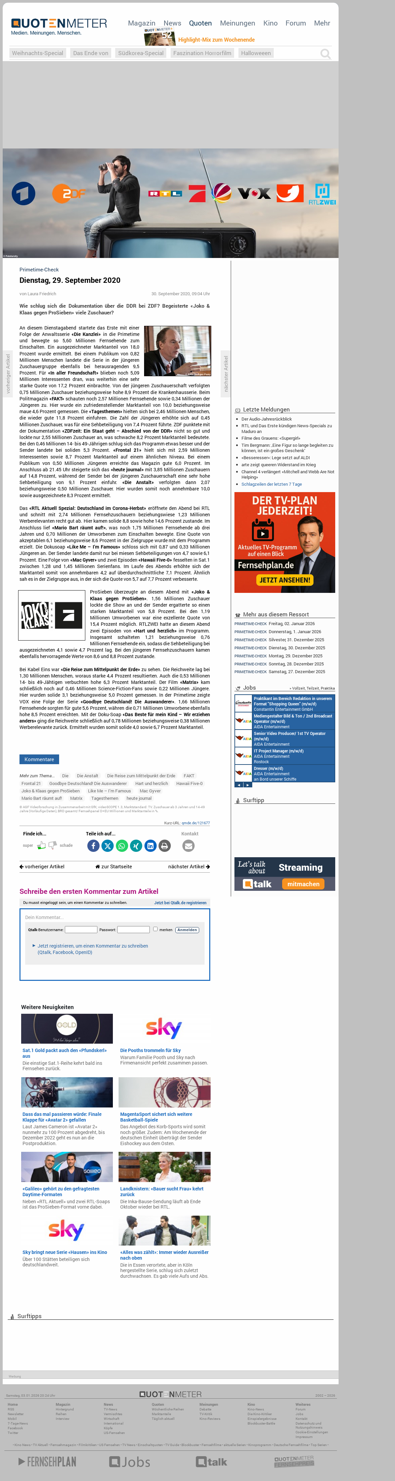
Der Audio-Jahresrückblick (267, 419)
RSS (11, 1409)
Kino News (22, 1445)
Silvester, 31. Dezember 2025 (279, 640)
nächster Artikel (189, 866)
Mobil (12, 1419)
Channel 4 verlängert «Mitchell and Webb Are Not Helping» (288, 474)
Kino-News (256, 1409)
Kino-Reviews (210, 1419)
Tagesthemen (104, 798)
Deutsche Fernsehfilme (291, 1445)
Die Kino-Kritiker (260, 1414)
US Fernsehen (109, 1445)
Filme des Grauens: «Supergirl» (271, 438)
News (172, 23)
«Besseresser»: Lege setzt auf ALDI (276, 457)
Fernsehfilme (211, 1445)
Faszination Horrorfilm (202, 53)
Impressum (304, 1437)
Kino (270, 23)
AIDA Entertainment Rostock (269, 755)
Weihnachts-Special (37, 53)
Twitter (13, 1433)
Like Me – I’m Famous (109, 790)
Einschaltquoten (150, 1445)
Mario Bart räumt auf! (41, 798)
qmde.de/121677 (196, 822)
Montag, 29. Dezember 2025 (278, 656)
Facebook (15, 1428)
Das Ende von (90, 53)
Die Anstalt (87, 775)
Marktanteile (161, 1414)
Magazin (142, 23)
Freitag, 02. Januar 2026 (274, 623)
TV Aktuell (40, 1445)
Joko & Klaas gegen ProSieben (50, 790)
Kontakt (301, 1419)
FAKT (189, 775)
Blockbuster (190, 1445)
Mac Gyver (150, 790)
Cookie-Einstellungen (312, 1432)
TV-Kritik (206, 1414)
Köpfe (108, 1428)
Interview (63, 1419)
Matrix (76, 798)
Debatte (205, 1409)
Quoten (200, 23)
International (114, 1423)
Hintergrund (65, 1409)
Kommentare (39, 759)
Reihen (61, 1414)
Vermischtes (113, 1414)
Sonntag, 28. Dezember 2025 (279, 664)
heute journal (139, 798)
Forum (296, 23)
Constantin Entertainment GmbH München (283, 703)
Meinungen (237, 23)
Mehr (322, 23)
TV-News (110, 1409)
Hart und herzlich (151, 783)
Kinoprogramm (259, 1445)
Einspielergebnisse (262, 1419)
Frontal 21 (31, 783)
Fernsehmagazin (63, 1445)
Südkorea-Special (141, 53)
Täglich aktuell (163, 1419)
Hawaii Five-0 (189, 783)
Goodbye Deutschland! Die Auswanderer (88, 783)
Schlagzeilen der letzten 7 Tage (272, 484)
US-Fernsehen (114, 1433)
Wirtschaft (111, 1419)
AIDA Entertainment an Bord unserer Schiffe (283, 720)
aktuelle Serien (235, 1445)
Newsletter (16, 1414)
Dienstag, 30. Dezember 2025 (279, 648)
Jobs (299, 1414)
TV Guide (172, 1445)
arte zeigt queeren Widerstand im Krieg (279, 465)
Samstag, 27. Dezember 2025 (279, 671)
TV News (128, 1445)
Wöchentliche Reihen (168, 1409)
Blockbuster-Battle (261, 1423)
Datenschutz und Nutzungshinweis (309, 1425)
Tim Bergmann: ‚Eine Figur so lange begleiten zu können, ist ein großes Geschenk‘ (287, 447)
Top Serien (319, 1445)
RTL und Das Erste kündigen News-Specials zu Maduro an (287, 428)
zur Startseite (113, 866)
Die (65, 775)
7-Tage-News (18, 1423)
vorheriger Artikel (41, 866)
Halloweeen (256, 53)
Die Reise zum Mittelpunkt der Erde (141, 775)
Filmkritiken (88, 1445)
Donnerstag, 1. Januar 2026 (277, 632)
